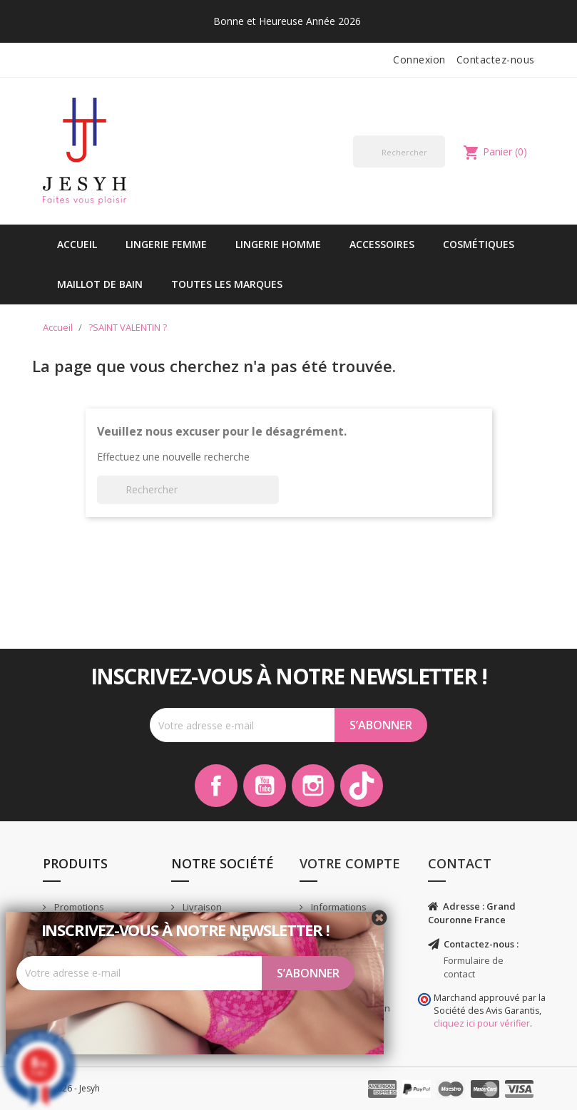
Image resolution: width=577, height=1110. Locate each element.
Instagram (313, 785)
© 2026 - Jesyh (71, 1088)
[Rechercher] (399, 151)
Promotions (78, 906)
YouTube (264, 785)
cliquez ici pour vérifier (482, 1023)
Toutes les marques (226, 284)
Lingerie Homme (278, 244)
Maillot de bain (100, 284)
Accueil (77, 244)
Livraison (201, 906)
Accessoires (381, 244)
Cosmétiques (478, 244)
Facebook (216, 785)
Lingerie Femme (166, 244)
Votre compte (350, 863)
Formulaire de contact (474, 967)
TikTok (361, 785)
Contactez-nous (495, 59)
